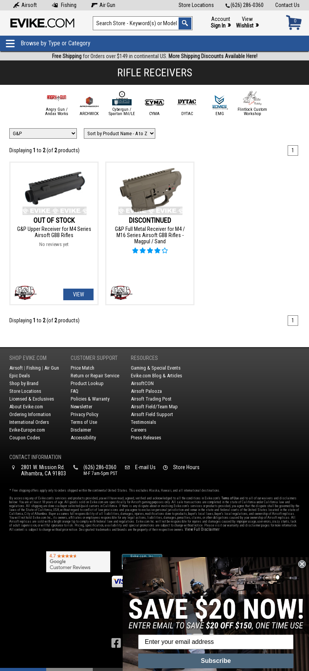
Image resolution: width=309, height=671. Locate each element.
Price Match (82, 368)
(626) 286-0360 (245, 5)
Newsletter (81, 406)
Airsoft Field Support (152, 414)
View (247, 22)
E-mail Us (145, 467)
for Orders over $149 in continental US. (154, 56)
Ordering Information (30, 414)
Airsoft (25, 5)
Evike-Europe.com (27, 430)
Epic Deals (19, 376)
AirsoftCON (142, 383)
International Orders (29, 422)
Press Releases (146, 437)
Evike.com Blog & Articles (156, 376)
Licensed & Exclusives (31, 399)
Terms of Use (84, 422)
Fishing (64, 5)
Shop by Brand (23, 383)
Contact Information (35, 457)
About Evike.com (26, 406)
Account (221, 22)
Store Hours (186, 467)
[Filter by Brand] (43, 133)
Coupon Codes (24, 437)
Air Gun (103, 5)
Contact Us (287, 5)
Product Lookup (87, 383)
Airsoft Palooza (146, 391)
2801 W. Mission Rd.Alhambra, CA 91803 (43, 470)
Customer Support (94, 358)
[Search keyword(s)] (143, 23)
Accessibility (83, 437)
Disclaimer (81, 430)
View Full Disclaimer (202, 529)
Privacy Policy (84, 414)
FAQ (74, 391)
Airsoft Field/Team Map (154, 406)
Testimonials (143, 422)
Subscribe (216, 660)
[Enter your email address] (215, 642)
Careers (138, 430)
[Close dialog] (302, 564)
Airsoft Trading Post (151, 399)
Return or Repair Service (95, 376)
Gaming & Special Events (156, 368)
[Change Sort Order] (119, 133)
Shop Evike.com (28, 358)
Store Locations (196, 5)
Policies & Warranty (90, 399)
